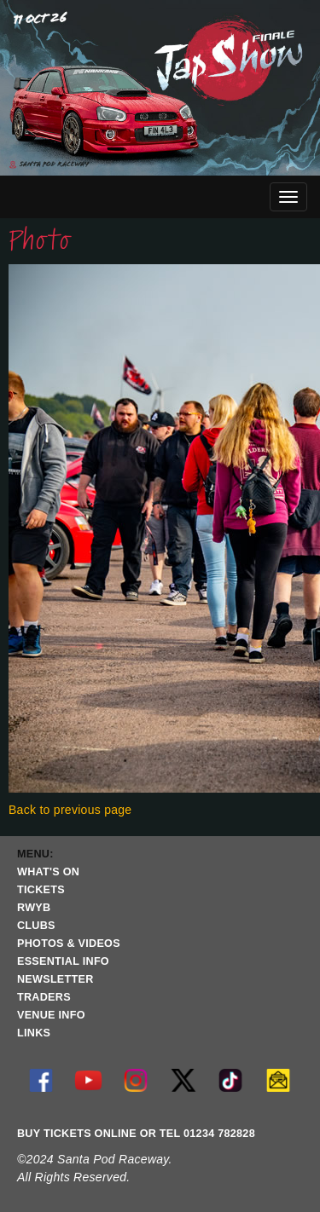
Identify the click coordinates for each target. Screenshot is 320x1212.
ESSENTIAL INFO (63, 961)
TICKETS (41, 890)
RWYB (33, 908)
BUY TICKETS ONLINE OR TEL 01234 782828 (136, 1134)
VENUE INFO (51, 1015)
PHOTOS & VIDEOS (68, 943)
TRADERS (44, 997)
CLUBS (36, 926)
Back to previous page (70, 810)
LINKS (33, 1033)
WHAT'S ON (48, 872)
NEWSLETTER (55, 979)
